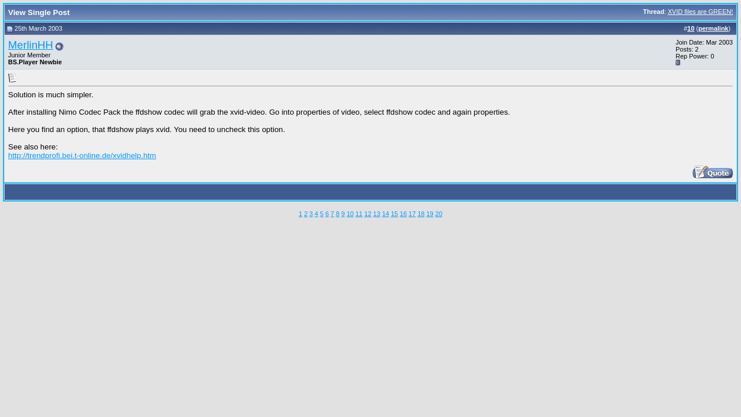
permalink (713, 28)
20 (438, 213)
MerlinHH (30, 45)
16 (403, 213)
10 (350, 213)
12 (367, 213)
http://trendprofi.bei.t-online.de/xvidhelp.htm (82, 155)
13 (376, 213)
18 (420, 213)
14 (385, 213)
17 (412, 213)
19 (429, 213)
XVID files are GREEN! (700, 11)
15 (394, 213)
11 (358, 213)
